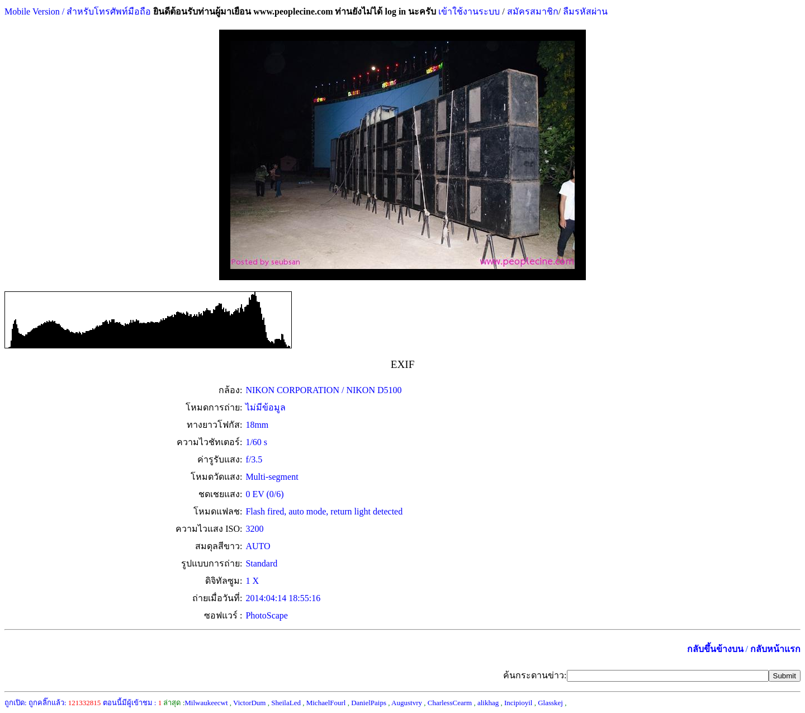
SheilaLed (286, 702)
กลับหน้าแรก (775, 649)
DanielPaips (368, 702)
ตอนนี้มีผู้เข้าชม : (132, 702)
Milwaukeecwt (206, 702)
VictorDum (249, 702)
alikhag (488, 702)
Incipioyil (518, 702)
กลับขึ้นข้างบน (715, 649)
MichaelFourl (326, 702)
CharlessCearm (450, 702)
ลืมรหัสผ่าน (584, 11)
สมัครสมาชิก (532, 11)
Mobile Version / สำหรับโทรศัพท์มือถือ (77, 11)
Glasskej (550, 702)
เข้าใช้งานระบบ (468, 11)
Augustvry (406, 702)
